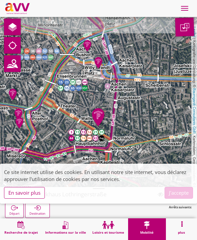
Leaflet (194, 32)
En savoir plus (24, 192)
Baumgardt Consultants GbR (194, 111)
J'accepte (179, 192)
